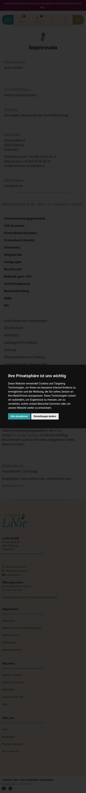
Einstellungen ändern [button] (45, 416)
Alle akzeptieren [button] (19, 416)
